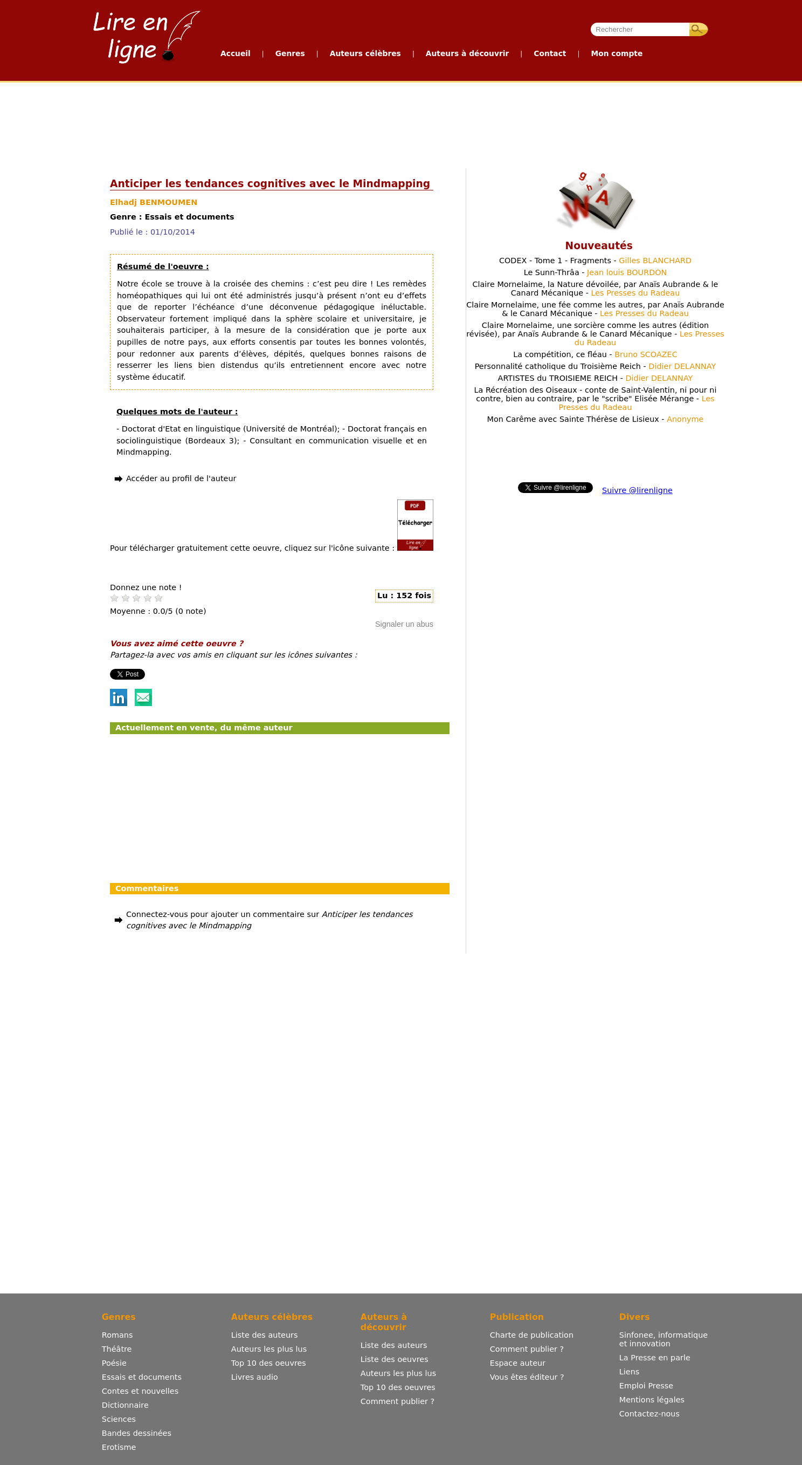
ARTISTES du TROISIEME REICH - (595, 378)
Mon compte (616, 53)
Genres (290, 53)
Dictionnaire (125, 1405)
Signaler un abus (404, 624)
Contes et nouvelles (140, 1391)
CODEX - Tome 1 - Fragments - (595, 260)
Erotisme (119, 1447)
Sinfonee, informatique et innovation (663, 1339)
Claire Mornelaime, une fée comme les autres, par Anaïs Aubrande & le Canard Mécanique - (595, 309)
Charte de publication (531, 1335)
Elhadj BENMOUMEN (153, 202)
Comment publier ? (397, 1401)
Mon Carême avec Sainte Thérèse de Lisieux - (595, 419)
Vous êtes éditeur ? (527, 1377)
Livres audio (254, 1377)
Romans (117, 1335)
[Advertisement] (400, 123)
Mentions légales (652, 1399)
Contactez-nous (649, 1413)
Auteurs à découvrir (467, 53)
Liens (629, 1371)
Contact (550, 53)
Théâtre (117, 1349)
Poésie (114, 1363)
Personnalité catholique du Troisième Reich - (595, 366)
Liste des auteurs (264, 1335)
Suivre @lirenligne (637, 490)
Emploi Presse (646, 1385)
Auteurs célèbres (365, 53)
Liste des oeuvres (394, 1359)
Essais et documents (142, 1377)
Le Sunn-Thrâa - (595, 272)
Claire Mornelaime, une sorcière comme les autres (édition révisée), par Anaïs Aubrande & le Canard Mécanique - (595, 334)
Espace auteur (517, 1363)
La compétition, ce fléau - (595, 354)
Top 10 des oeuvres (268, 1363)
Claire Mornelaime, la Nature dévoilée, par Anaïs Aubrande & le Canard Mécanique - (595, 288)
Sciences (119, 1419)
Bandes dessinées (136, 1433)
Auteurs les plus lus (269, 1349)
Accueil (235, 53)
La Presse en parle (654, 1357)
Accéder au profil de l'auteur (181, 478)
